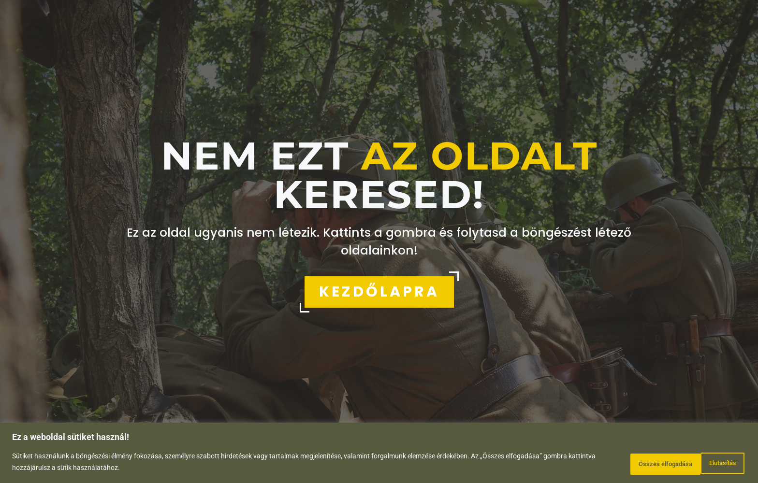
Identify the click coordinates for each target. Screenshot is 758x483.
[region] (379, 454)
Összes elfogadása (702, 463)
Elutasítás (626, 463)
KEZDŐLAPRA (379, 292)
